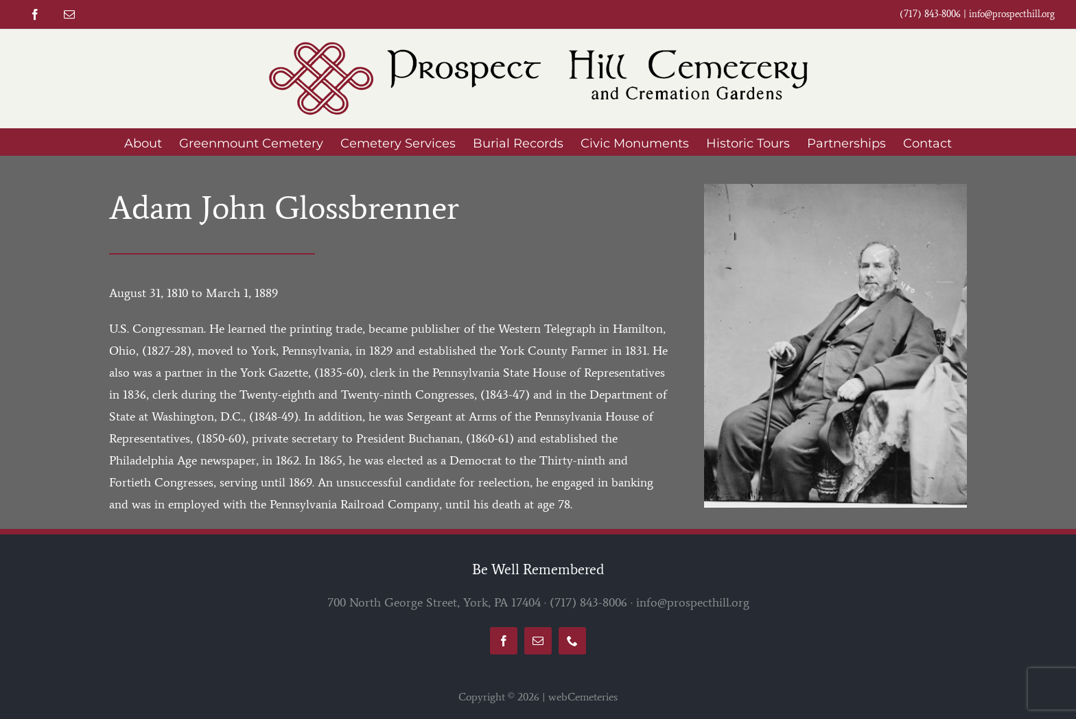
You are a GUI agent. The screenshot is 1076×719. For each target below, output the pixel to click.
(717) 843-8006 (588, 602)
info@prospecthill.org (1012, 14)
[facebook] (35, 14)
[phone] (572, 641)
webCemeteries (583, 696)
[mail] (69, 14)
